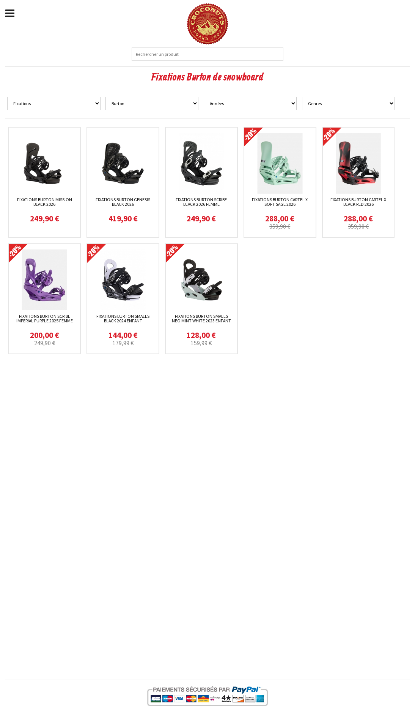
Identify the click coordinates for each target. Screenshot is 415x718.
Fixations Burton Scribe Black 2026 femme (201, 202)
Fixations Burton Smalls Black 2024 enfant (122, 318)
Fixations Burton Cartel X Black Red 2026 (358, 202)
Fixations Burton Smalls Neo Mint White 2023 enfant (201, 318)
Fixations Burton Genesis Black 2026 (123, 202)
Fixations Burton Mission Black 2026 (44, 202)
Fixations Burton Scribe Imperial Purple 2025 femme (44, 318)
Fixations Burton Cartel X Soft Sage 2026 (280, 202)
